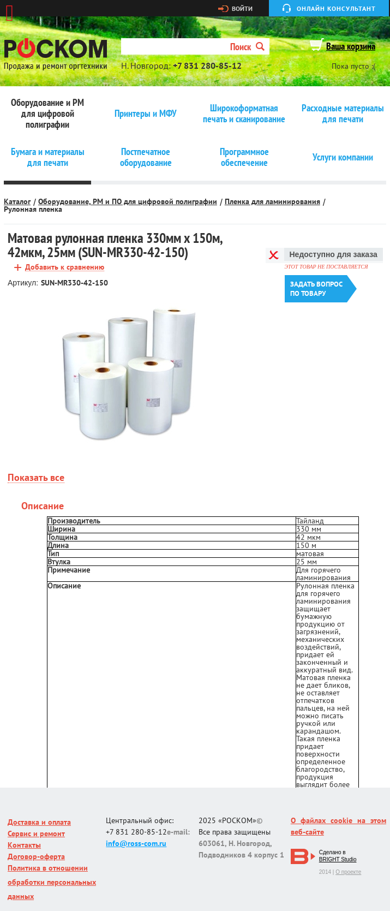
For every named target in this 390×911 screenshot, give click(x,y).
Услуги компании (343, 157)
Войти (242, 8)
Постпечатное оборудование (146, 157)
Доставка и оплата (39, 822)
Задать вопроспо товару (316, 288)
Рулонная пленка (33, 209)
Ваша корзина (350, 46)
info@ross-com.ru (136, 843)
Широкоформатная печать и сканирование (244, 113)
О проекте (348, 872)
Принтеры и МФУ (146, 113)
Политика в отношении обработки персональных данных (52, 882)
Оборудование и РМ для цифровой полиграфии (47, 113)
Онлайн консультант (336, 8)
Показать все (36, 478)
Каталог (17, 201)
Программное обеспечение (244, 157)
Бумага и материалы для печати (48, 157)
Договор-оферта (36, 856)
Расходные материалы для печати (343, 113)
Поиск (247, 46)
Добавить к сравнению (64, 267)
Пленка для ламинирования (272, 201)
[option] (129, 374)
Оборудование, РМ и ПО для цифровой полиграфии (127, 201)
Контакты (24, 845)
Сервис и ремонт (36, 833)
